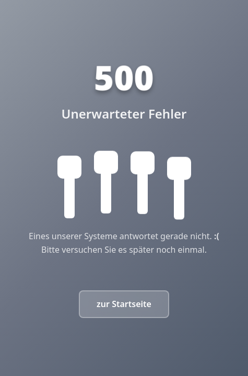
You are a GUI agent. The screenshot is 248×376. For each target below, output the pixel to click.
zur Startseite (124, 304)
